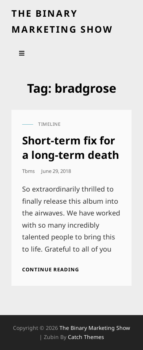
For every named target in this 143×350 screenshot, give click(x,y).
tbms (28, 171)
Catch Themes (86, 336)
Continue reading (50, 269)
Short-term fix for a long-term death (70, 147)
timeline (49, 124)
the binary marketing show (94, 327)
